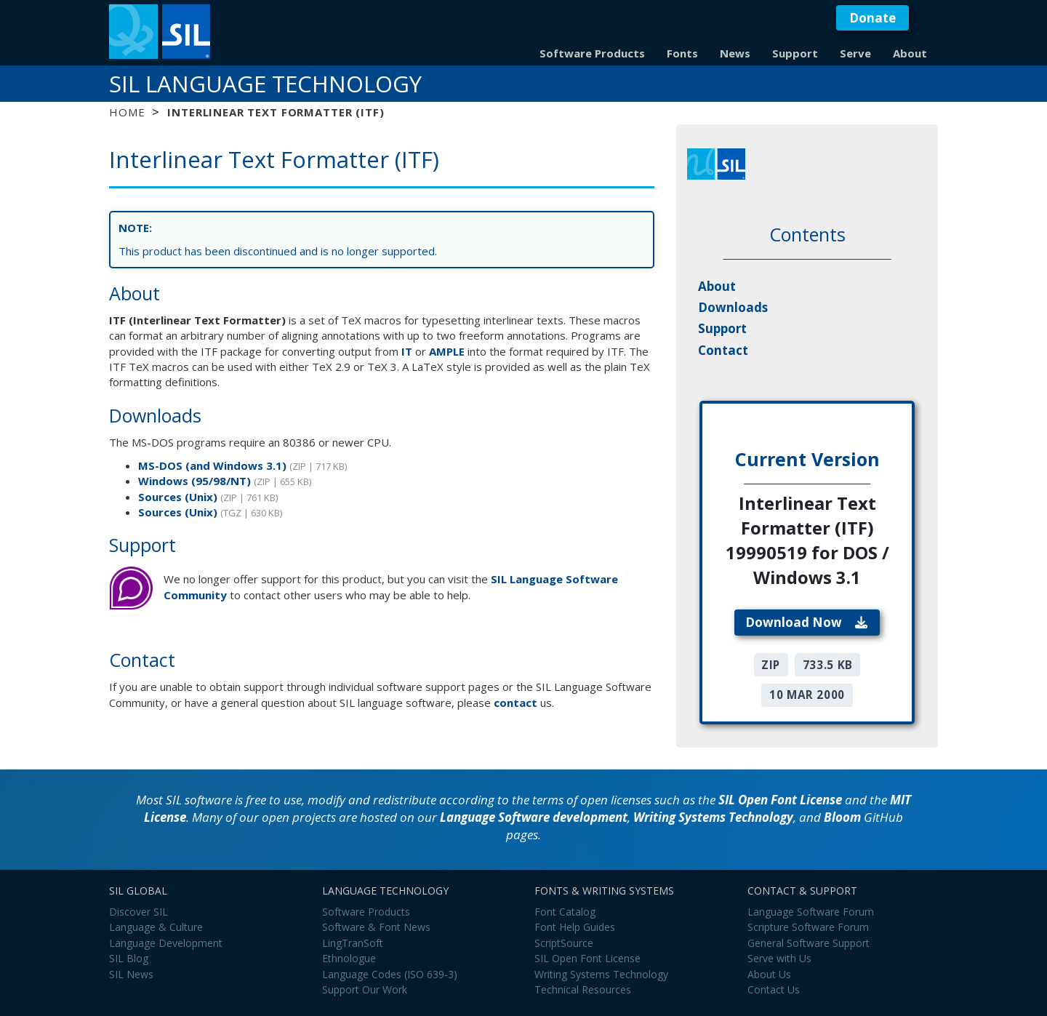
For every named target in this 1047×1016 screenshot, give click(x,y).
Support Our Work (364, 989)
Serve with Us (779, 958)
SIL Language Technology (265, 83)
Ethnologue (349, 958)
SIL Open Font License (780, 799)
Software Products (592, 53)
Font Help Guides (574, 927)
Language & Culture (156, 927)
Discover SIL (138, 912)
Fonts (682, 53)
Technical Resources (582, 989)
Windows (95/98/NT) (194, 480)
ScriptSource (563, 943)
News (735, 53)
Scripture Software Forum (808, 927)
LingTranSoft (352, 943)
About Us (769, 974)
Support (795, 53)
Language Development (165, 943)
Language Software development (533, 817)
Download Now (807, 622)
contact (515, 702)
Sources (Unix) (177, 496)
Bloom (842, 817)
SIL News (131, 974)
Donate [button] (872, 17)
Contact (723, 350)
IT (406, 351)
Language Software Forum (810, 912)
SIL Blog (128, 958)
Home (127, 112)
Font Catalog (564, 912)
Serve (855, 53)
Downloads (733, 307)
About (910, 53)
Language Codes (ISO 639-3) (389, 974)
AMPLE (447, 351)
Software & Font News (376, 927)
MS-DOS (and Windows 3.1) (212, 465)
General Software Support (808, 943)
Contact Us (773, 989)
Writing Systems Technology (713, 817)
